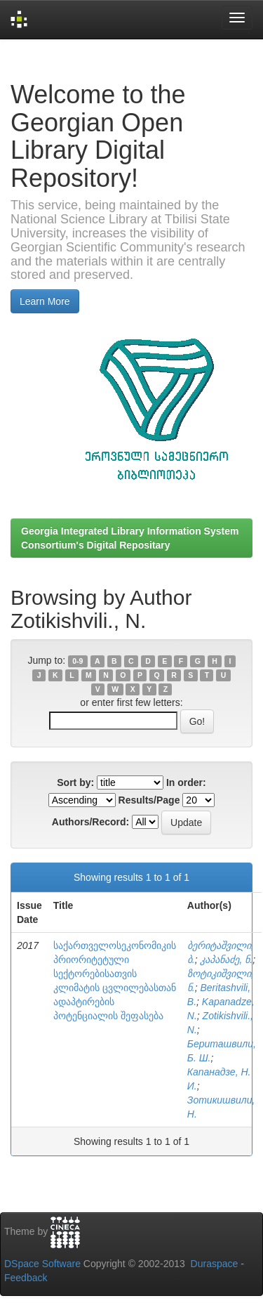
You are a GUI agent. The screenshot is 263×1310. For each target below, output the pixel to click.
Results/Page (149, 800)
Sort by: (75, 782)
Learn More (45, 301)
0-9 (77, 661)
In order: (186, 782)
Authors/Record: (90, 821)
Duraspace (214, 1263)
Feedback (25, 1277)
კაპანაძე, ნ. (226, 959)
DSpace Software (42, 1263)
